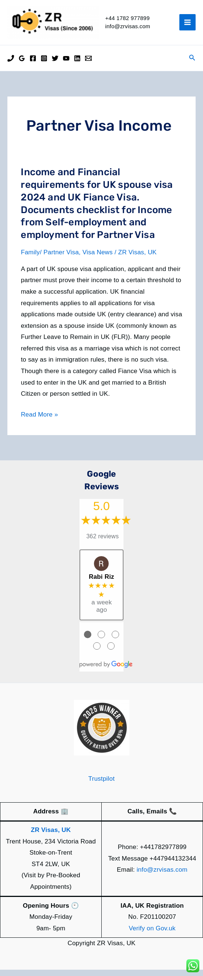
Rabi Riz (101, 583)
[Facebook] (33, 64)
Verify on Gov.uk (152, 934)
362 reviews (103, 542)
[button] (192, 64)
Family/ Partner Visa (50, 258)
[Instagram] (44, 64)
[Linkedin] (77, 64)
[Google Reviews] (21, 64)
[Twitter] (55, 64)
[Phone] (10, 64)
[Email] (88, 64)
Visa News (97, 258)
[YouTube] (66, 64)
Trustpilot (101, 785)
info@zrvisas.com (161, 875)
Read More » (39, 421)
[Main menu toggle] (187, 25)
